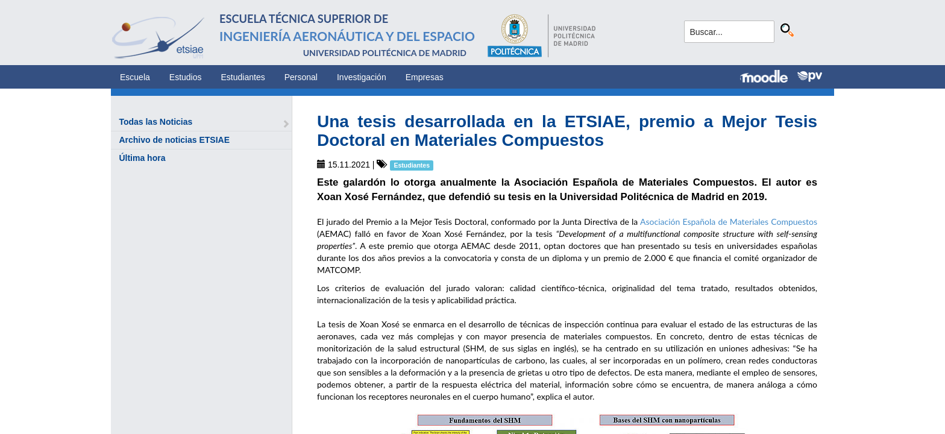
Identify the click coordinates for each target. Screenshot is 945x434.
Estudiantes (243, 77)
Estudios (185, 77)
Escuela (135, 77)
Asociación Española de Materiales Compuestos (728, 221)
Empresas (425, 77)
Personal (301, 77)
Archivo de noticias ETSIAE (174, 140)
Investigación (361, 77)
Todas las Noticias (155, 122)
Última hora (142, 158)
